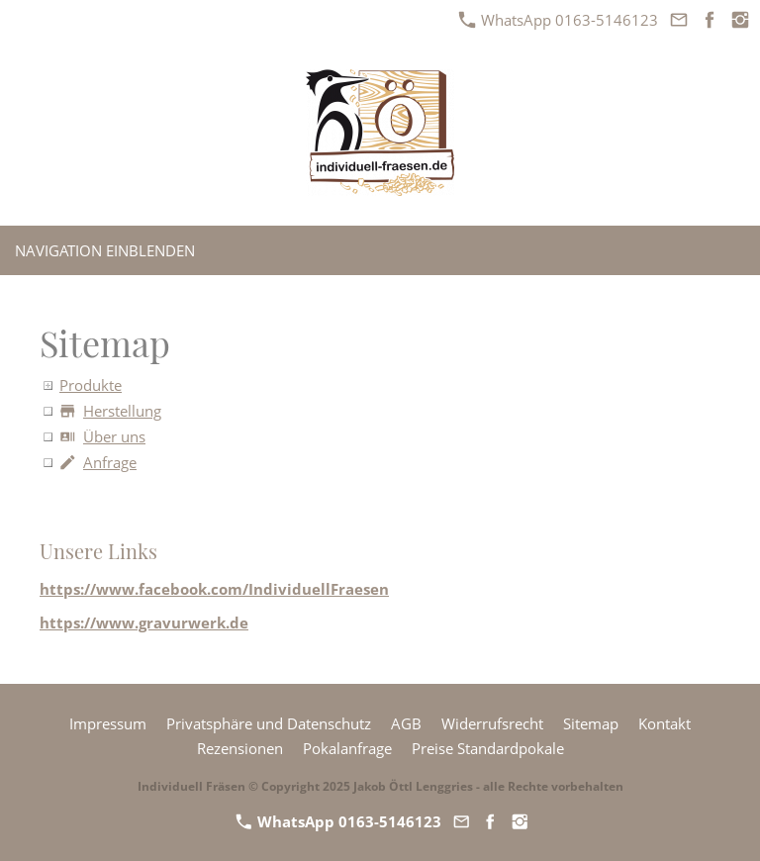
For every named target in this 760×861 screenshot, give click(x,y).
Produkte (90, 385)
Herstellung (110, 411)
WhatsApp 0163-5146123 (558, 20)
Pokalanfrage (347, 748)
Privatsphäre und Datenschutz (268, 723)
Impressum (107, 723)
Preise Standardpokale (488, 748)
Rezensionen (240, 748)
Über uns (102, 436)
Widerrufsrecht (492, 723)
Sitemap (590, 723)
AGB (406, 723)
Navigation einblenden (105, 250)
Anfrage (98, 462)
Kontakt (664, 723)
